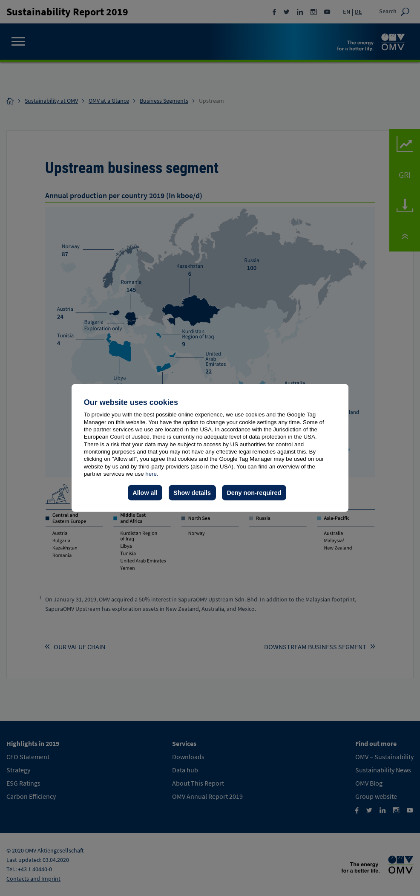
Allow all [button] (144, 492)
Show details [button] (192, 492)
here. (151, 474)
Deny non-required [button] (254, 492)
